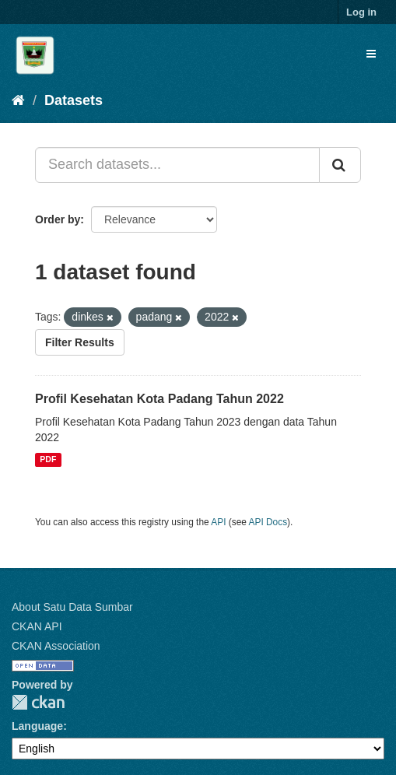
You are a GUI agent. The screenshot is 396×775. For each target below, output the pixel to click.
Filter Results (79, 342)
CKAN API (37, 626)
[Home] (18, 100)
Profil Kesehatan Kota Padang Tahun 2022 (159, 398)
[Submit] (340, 165)
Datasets (73, 100)
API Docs (268, 522)
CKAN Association (56, 646)
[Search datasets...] (177, 165)
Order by (57, 219)
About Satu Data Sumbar (72, 607)
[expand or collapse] (371, 53)
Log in (361, 12)
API (218, 522)
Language (37, 726)
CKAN (38, 702)
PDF (48, 460)
